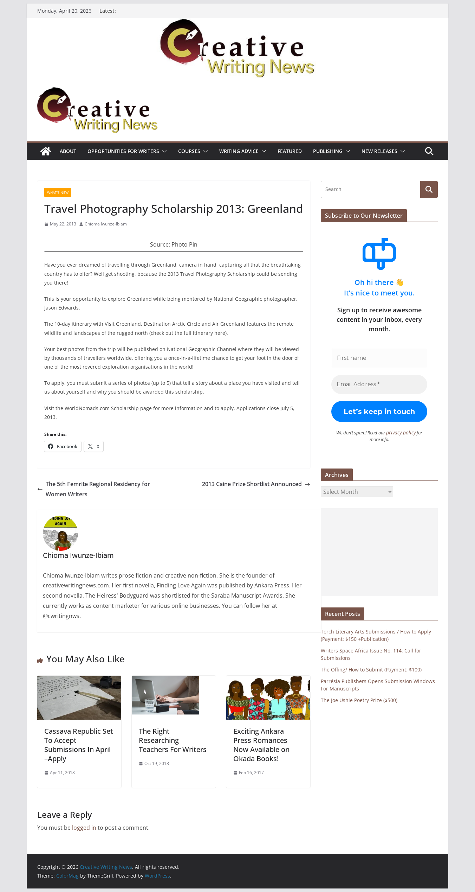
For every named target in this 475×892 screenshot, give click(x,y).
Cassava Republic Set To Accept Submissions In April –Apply (78, 744)
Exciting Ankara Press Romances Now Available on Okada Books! (261, 744)
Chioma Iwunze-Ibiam (106, 224)
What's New (58, 192)
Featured (290, 151)
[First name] (379, 358)
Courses (189, 151)
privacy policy (395, 432)
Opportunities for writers (123, 151)
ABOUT (68, 151)
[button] (163, 151)
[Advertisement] (379, 552)
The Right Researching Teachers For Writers (173, 740)
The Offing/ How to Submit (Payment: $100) (371, 669)
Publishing (328, 151)
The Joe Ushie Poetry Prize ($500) (359, 699)
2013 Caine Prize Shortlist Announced (256, 484)
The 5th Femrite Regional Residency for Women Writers (93, 489)
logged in (84, 828)
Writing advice (239, 151)
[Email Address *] (379, 384)
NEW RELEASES (379, 151)
